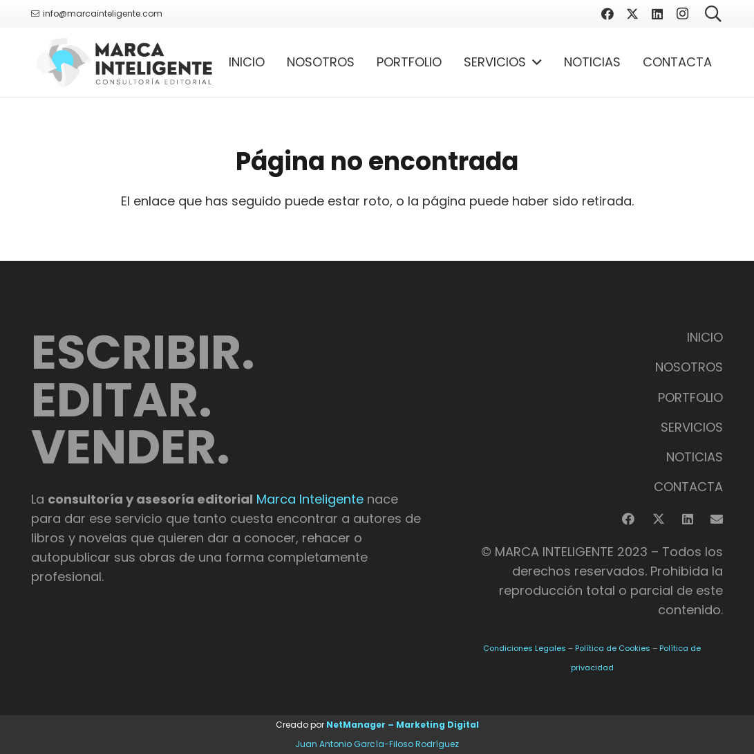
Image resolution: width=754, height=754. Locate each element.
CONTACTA (688, 486)
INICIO (705, 337)
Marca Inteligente (310, 499)
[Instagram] (682, 13)
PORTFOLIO (690, 397)
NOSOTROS (689, 367)
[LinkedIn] (657, 13)
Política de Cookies (612, 648)
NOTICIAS (694, 457)
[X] (632, 13)
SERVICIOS (692, 427)
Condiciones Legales (524, 648)
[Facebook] (607, 13)
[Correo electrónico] (716, 519)
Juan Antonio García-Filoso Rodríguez (377, 744)
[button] (534, 62)
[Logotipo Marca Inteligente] (123, 62)
